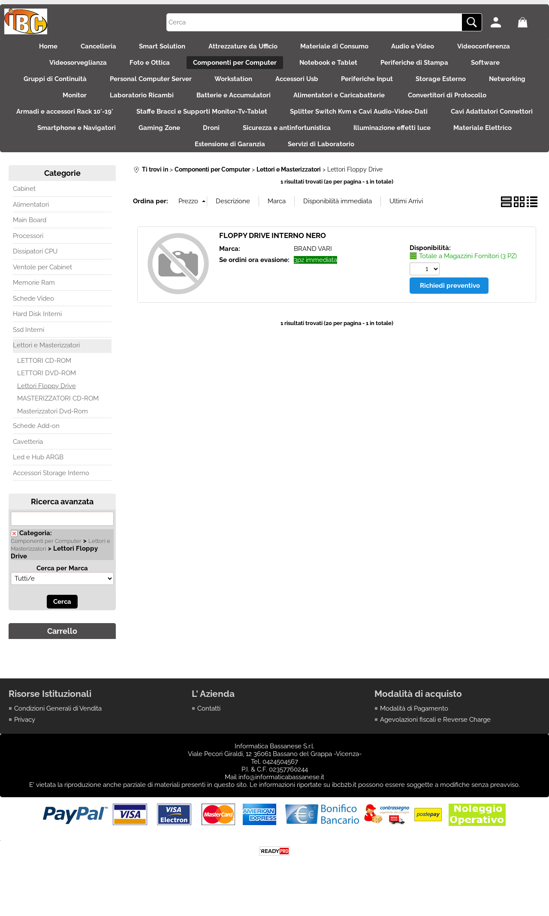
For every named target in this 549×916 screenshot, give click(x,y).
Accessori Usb (296, 83)
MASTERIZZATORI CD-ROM (58, 412)
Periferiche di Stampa (418, 65)
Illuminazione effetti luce (492, 138)
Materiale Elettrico (180, 156)
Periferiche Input (370, 83)
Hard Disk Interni (37, 327)
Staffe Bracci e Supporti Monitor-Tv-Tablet (254, 120)
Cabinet (24, 202)
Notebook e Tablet (330, 65)
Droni (306, 138)
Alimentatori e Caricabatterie (342, 102)
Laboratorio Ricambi (139, 102)
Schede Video (33, 312)
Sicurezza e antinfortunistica (384, 138)
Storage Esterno (447, 83)
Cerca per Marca (62, 581)
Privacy (24, 733)
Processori (28, 249)
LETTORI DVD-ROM (46, 387)
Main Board (29, 234)
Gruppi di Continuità (46, 83)
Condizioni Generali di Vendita (58, 722)
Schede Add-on (36, 439)
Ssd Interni (28, 343)
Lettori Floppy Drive (46, 399)
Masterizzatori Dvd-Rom (52, 424)
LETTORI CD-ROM (44, 374)
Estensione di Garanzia (270, 156)
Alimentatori (31, 218)
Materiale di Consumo (337, 47)
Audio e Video (418, 47)
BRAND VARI (313, 262)
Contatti (208, 722)
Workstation (231, 83)
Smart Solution (159, 47)
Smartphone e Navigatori (165, 138)
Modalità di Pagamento (414, 722)
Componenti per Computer (233, 65)
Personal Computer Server (145, 83)
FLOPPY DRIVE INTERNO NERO (272, 248)
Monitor (69, 102)
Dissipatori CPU (35, 265)
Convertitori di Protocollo (452, 102)
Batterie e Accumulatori (233, 102)
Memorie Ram (34, 296)
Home (40, 47)
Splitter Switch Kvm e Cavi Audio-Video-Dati (414, 120)
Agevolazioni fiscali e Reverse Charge (435, 733)
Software (492, 65)
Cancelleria (93, 47)
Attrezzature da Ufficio (243, 47)
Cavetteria (28, 455)
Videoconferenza (492, 47)
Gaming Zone (251, 138)
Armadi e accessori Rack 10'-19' (114, 120)
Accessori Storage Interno (51, 486)
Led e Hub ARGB (38, 471)
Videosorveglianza (71, 65)
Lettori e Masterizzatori (46, 359)
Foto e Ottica (146, 65)
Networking (516, 83)
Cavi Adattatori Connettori (59, 138)
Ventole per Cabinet (42, 280)
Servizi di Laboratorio (365, 156)
